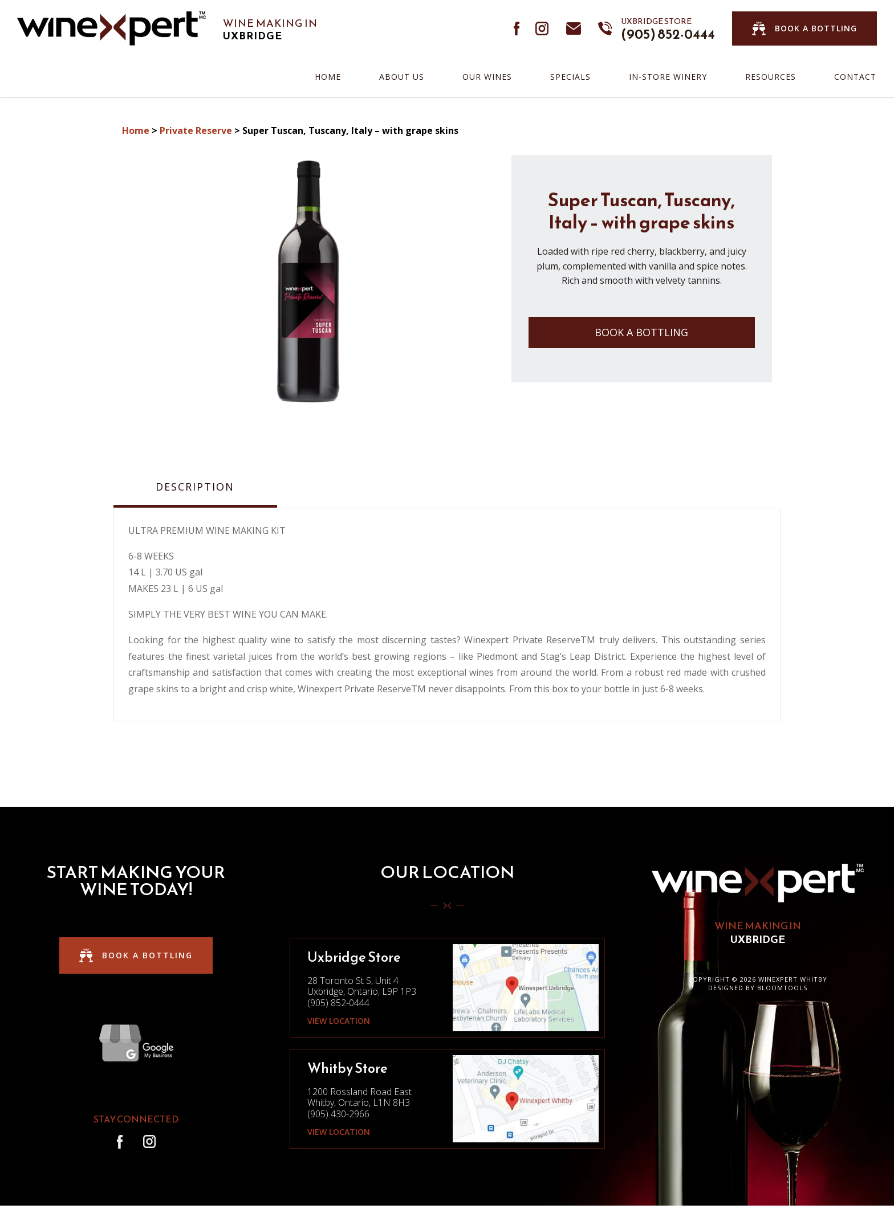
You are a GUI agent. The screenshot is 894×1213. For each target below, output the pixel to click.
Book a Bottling (641, 332)
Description (195, 487)
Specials (570, 76)
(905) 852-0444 (668, 28)
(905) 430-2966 (338, 1114)
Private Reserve (196, 130)
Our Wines (487, 76)
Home (328, 76)
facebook (517, 28)
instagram (542, 28)
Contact (855, 76)
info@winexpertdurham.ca (573, 28)
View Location (338, 1021)
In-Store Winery (668, 76)
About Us (401, 76)
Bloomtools (782, 987)
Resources (770, 76)
